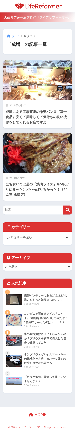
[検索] (67, 210)
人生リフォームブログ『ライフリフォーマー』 (37, 17)
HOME (37, 414)
